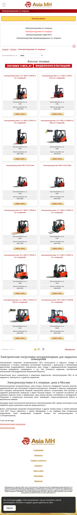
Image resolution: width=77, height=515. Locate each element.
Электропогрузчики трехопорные (12, 424)
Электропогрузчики (7, 428)
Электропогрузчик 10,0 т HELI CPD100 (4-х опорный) (57, 301)
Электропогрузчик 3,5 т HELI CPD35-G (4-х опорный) (57, 256)
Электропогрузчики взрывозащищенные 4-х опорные (38, 38)
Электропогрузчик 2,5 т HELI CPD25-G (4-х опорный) (57, 211)
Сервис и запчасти (38, 461)
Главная (5, 49)
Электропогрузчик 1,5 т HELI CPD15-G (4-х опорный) (20, 121)
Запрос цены (20, 114)
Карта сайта (39, 471)
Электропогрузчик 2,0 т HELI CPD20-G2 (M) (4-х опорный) (57, 121)
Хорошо (9, 508)
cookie (18, 500)
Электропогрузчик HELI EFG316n (20, 165)
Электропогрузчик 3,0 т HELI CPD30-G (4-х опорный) (20, 256)
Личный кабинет (38, 19)
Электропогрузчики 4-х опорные (38, 31)
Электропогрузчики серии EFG (39, 35)
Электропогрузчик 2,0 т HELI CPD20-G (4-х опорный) (20, 211)
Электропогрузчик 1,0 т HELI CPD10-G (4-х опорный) (20, 77)
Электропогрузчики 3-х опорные (38, 28)
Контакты (39, 466)
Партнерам (38, 476)
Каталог (13, 49)
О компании (39, 450)
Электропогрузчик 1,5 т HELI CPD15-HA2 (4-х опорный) (57, 77)
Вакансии (39, 481)
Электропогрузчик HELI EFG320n (57, 165)
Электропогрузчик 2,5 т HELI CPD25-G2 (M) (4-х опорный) (20, 301)
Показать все (70, 349)
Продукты (38, 455)
